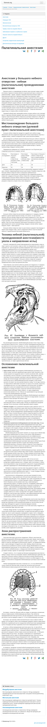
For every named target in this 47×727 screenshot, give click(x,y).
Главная (5, 7)
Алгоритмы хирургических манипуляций (13, 40)
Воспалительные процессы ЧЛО (11, 26)
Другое (4, 37)
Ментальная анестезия (11, 698)
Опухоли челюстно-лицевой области (12, 34)
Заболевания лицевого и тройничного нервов (15, 31)
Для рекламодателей (39, 723)
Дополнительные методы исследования (13, 43)
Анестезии (5, 17)
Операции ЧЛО (7, 20)
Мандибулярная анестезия (12, 689)
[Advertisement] (23, 64)
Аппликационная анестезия (12, 707)
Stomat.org (8, 2)
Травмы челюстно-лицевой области (12, 28)
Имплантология (7, 23)
